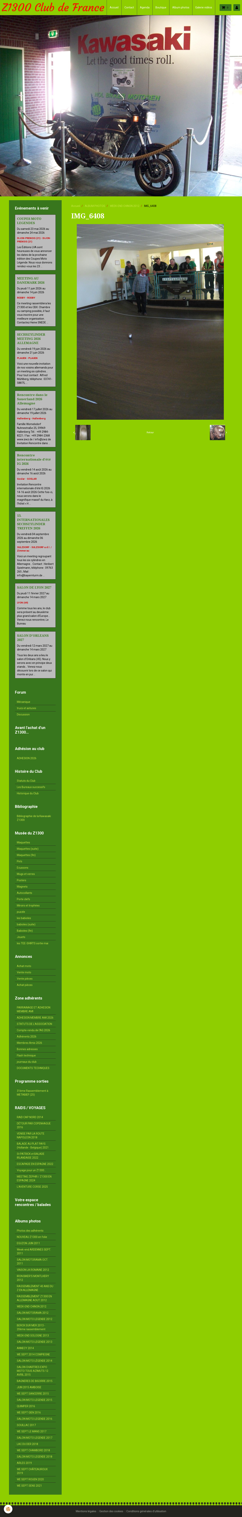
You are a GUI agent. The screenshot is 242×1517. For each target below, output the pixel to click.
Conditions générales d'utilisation (146, 1511)
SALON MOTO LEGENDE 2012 (34, 1319)
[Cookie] (8, 1509)
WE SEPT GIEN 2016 (29, 1412)
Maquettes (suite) (27, 848)
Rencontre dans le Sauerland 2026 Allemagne (32, 399)
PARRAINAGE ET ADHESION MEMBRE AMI (33, 1009)
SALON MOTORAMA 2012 (32, 1312)
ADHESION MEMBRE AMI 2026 (35, 1017)
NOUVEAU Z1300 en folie (32, 1236)
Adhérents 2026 (26, 1036)
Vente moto (24, 972)
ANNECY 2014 (25, 1348)
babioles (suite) (26, 924)
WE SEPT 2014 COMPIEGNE (33, 1354)
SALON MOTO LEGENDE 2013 (34, 1341)
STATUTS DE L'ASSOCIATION (34, 1023)
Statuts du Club (26, 780)
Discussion (23, 714)
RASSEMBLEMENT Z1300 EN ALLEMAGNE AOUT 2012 (34, 1298)
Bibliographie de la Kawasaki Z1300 (34, 818)
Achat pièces (25, 984)
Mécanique (23, 701)
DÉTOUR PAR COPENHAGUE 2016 (34, 1125)
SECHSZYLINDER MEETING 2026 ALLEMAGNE (31, 339)
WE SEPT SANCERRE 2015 (33, 1393)
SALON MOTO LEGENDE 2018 (34, 1456)
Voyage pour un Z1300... (31, 1170)
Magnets (22, 886)
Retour (150, 432)
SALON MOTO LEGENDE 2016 (34, 1418)
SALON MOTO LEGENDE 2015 (34, 1399)
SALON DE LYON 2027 (34, 587)
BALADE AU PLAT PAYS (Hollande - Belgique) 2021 (33, 1145)
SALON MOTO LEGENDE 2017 (34, 1437)
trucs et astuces (26, 708)
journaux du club (27, 1061)
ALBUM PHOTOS (95, 205)
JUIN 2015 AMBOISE (29, 1387)
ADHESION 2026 (26, 758)
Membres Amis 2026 (29, 1042)
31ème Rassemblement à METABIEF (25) (32, 1092)
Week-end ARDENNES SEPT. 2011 (34, 1251)
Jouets (21, 937)
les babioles (24, 918)
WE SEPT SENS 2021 (29, 1485)
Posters (21, 880)
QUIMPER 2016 (26, 1406)
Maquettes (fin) (26, 855)
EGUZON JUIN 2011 (28, 1243)
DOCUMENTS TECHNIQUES (33, 1068)
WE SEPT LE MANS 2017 (31, 1431)
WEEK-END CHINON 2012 (124, 205)
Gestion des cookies (111, 1511)
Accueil (114, 7)
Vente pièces (25, 978)
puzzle (21, 911)
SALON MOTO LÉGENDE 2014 (34, 1360)
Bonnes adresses (27, 1049)
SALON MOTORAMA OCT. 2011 (32, 1261)
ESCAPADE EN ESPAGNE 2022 (35, 1163)
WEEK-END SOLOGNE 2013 (33, 1335)
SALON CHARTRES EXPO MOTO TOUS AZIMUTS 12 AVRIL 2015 (32, 1371)
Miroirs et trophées (28, 905)
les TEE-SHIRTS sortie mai (32, 943)
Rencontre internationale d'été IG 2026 (34, 459)
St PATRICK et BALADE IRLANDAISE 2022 (30, 1155)
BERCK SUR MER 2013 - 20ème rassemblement (31, 1327)
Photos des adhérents (30, 1230)
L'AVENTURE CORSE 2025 (32, 1186)
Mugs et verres (26, 874)
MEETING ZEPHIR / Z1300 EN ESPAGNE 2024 (34, 1178)
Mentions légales (86, 1511)
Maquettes (23, 842)
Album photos (180, 7)
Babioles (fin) (25, 930)
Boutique (160, 7)
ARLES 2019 (24, 1462)
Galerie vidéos (203, 7)
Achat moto (24, 966)
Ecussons (22, 867)
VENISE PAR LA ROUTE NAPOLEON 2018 (30, 1135)
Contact (129, 7)
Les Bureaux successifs (31, 787)
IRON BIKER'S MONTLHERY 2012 (33, 1278)
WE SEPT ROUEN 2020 (30, 1479)
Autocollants (24, 892)
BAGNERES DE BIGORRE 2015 (34, 1381)
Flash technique (26, 1055)
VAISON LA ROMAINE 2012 (33, 1269)
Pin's (19, 861)
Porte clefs (23, 899)
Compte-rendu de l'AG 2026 (33, 1030)
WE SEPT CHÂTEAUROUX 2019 (32, 1471)
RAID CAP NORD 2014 (30, 1117)
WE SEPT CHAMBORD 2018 (33, 1450)
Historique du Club (28, 793)
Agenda (145, 7)
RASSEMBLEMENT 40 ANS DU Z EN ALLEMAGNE (35, 1288)
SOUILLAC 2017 (26, 1425)
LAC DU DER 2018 (27, 1444)
